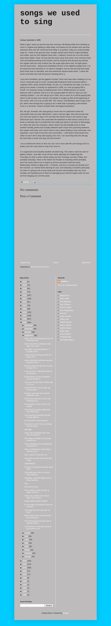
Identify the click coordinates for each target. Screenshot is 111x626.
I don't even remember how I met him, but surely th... (37, 434)
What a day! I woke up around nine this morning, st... (37, 517)
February (28, 553)
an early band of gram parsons (36, 421)
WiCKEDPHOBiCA (67, 340)
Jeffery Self (64, 319)
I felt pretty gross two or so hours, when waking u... (37, 473)
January (28, 557)
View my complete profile (67, 285)
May (27, 543)
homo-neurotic (65, 316)
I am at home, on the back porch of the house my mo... (37, 528)
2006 (25, 319)
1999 (25, 578)
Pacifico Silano (65, 328)
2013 (25, 295)
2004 (25, 561)
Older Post (86, 263)
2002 (25, 568)
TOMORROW (29, 464)
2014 (25, 292)
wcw (26, 483)
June (27, 540)
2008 (25, 312)
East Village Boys (66, 310)
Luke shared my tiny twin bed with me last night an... (37, 416)
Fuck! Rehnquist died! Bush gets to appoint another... (37, 522)
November (29, 329)
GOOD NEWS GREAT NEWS (35, 501)
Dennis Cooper (66, 307)
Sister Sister (64, 331)
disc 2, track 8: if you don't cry (35, 455)
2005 (25, 322)
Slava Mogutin (65, 334)
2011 (25, 302)
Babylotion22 (65, 296)
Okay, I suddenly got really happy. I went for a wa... (37, 450)
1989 (25, 591)
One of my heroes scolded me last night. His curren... (37, 345)
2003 (25, 564)
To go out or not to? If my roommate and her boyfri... (38, 425)
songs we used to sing (50, 17)
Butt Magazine (65, 302)
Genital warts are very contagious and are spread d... (37, 378)
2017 (25, 282)
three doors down (31, 487)
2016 (25, 285)
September (29, 335)
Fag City (63, 313)
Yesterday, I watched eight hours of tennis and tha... (37, 479)
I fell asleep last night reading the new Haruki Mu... (37, 411)
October (28, 332)
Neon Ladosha (65, 325)
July (26, 536)
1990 (25, 588)
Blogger (66, 613)
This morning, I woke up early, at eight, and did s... (36, 491)
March (27, 550)
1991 (25, 585)
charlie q (64, 281)
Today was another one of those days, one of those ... (36, 497)
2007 (25, 316)
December (29, 325)
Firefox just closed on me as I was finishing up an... (37, 400)
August (28, 533)
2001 (25, 571)
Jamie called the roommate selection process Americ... (38, 361)
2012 (25, 299)
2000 (25, 574)
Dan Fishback (65, 304)
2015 (25, 288)
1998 (25, 581)
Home (56, 263)
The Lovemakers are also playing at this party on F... (38, 445)
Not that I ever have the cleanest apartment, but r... (36, 394)
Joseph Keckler (66, 322)
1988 (25, 595)
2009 (25, 309)
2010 (25, 305)
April (27, 546)
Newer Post (25, 263)
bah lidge (28, 430)
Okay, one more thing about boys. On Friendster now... (38, 340)
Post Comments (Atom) (40, 267)
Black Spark (64, 298)
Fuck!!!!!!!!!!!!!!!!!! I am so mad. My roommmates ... (37, 389)
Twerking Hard (65, 337)
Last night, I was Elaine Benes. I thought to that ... (36, 350)
